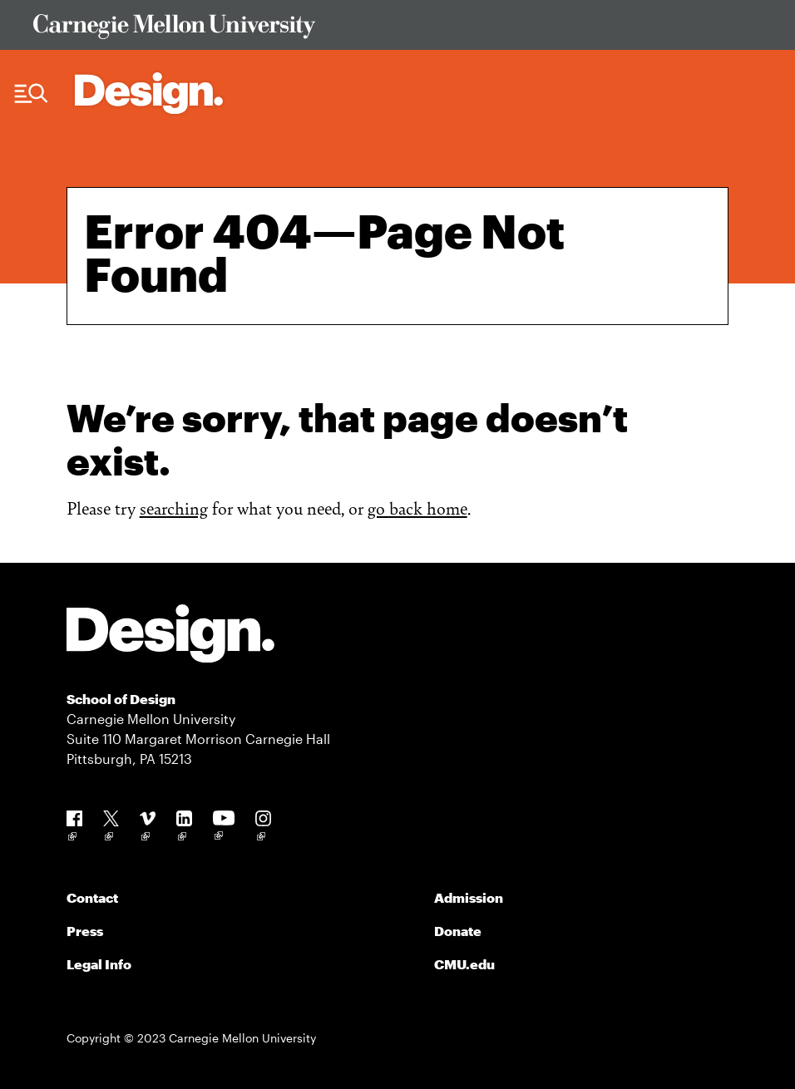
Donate (457, 931)
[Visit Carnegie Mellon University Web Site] (397, 29)
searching (174, 507)
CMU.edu (464, 964)
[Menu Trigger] (31, 94)
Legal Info (99, 964)
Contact (92, 897)
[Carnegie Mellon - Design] (170, 636)
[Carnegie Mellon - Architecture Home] (149, 93)
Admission (468, 897)
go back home (417, 507)
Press (85, 931)
